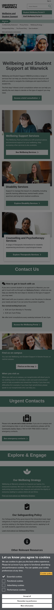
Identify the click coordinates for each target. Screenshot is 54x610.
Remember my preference (27, 601)
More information (27, 606)
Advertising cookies (13, 585)
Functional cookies (12, 581)
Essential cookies (12, 576)
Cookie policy (46, 573)
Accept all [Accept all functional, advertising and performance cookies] (27, 596)
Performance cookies (14, 590)
